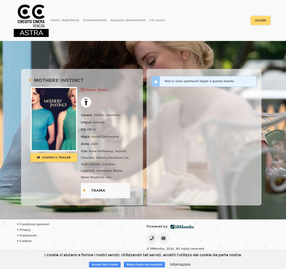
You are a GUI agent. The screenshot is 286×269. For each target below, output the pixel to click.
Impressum (27, 235)
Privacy (24, 230)
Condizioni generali (33, 224)
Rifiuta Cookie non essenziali (144, 264)
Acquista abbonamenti (128, 20)
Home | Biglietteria (65, 20)
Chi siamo (157, 20)
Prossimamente (95, 20)
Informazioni (180, 264)
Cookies (24, 241)
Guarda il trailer (54, 157)
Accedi (260, 20)
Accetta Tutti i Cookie (105, 264)
